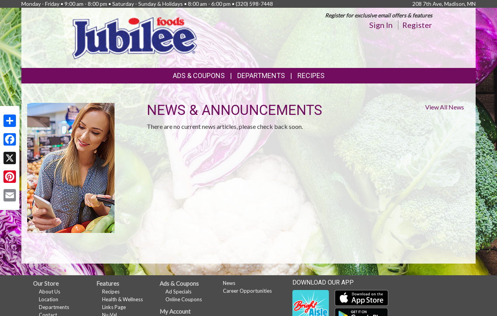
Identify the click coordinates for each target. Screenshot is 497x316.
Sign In (381, 25)
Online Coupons (183, 299)
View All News (444, 107)
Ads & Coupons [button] (199, 75)
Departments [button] (261, 75)
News (229, 283)
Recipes (311, 75)
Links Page (114, 307)
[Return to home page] (135, 37)
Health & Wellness (122, 299)
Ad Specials (178, 291)
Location (48, 299)
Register (417, 25)
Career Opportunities (247, 291)
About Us (49, 291)
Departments (54, 307)
